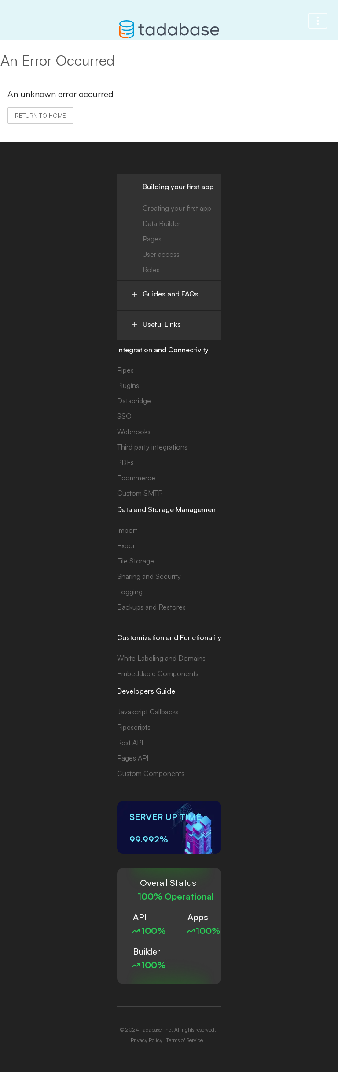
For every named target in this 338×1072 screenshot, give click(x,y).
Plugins (128, 385)
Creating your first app (177, 208)
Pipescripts (134, 727)
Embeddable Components (157, 673)
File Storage (135, 560)
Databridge (134, 400)
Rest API (130, 742)
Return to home (40, 115)
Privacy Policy (146, 1040)
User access (161, 254)
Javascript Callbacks (148, 711)
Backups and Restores (151, 607)
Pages (152, 238)
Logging (130, 591)
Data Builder (161, 223)
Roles (151, 269)
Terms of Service (184, 1040)
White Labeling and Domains (161, 658)
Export (127, 545)
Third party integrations (152, 447)
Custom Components (150, 773)
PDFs (125, 462)
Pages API (132, 758)
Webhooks (134, 431)
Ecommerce (136, 477)
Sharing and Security (149, 576)
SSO (124, 416)
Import (127, 530)
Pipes (125, 370)
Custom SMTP (139, 493)
